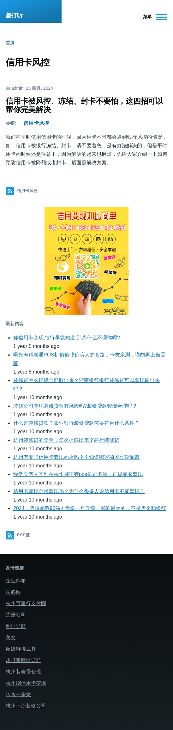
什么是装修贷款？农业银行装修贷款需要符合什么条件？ (76, 423)
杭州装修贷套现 (23, 671)
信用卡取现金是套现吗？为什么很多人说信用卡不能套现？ (79, 491)
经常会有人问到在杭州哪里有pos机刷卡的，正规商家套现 (78, 474)
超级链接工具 (21, 649)
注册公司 (16, 614)
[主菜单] (153, 17)
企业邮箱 (16, 580)
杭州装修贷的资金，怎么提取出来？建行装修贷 (66, 440)
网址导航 (16, 626)
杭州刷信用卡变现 (26, 683)
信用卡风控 (36, 123)
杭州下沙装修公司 (26, 706)
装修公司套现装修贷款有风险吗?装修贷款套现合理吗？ (75, 406)
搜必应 (13, 592)
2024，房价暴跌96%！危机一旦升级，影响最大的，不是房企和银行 (89, 508)
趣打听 (14, 15)
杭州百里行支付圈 (26, 603)
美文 (11, 637)
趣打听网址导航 (23, 660)
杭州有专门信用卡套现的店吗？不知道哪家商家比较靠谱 (76, 457)
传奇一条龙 (18, 694)
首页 (10, 42)
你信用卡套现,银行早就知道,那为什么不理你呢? (66, 337)
